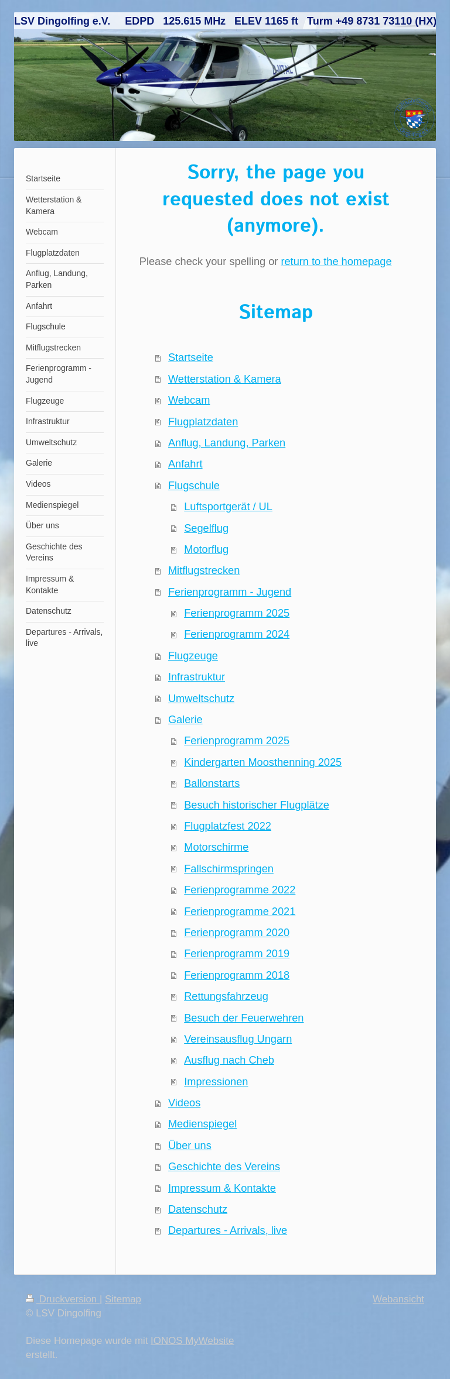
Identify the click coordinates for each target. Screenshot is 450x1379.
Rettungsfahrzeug (226, 996)
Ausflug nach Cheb (229, 1060)
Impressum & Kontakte (222, 1188)
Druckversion (63, 1299)
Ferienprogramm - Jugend (229, 592)
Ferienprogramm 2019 (236, 954)
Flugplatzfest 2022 (227, 826)
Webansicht (398, 1299)
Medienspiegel (202, 1124)
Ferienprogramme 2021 (239, 911)
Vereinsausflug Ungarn (238, 1039)
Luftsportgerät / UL (228, 507)
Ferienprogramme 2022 (239, 890)
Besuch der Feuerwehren (244, 1018)
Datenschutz (197, 1209)
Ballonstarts (212, 783)
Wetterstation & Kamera (224, 379)
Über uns (190, 1145)
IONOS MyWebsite (192, 1340)
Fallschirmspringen (229, 869)
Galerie (185, 719)
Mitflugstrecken (204, 570)
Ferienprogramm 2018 (236, 975)
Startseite (190, 357)
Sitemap (123, 1299)
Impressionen (216, 1082)
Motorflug (206, 549)
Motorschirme (216, 847)
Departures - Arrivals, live (227, 1230)
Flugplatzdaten (203, 422)
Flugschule (194, 485)
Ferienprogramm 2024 (236, 634)
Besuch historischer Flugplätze (256, 805)
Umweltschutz (201, 698)
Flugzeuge (193, 656)
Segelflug (206, 528)
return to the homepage (336, 261)
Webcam (189, 400)
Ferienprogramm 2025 (236, 613)
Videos (184, 1103)
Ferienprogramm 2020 (236, 932)
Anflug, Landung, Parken (226, 443)
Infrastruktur (196, 677)
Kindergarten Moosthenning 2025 (263, 762)
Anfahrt (185, 464)
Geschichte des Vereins (224, 1166)
